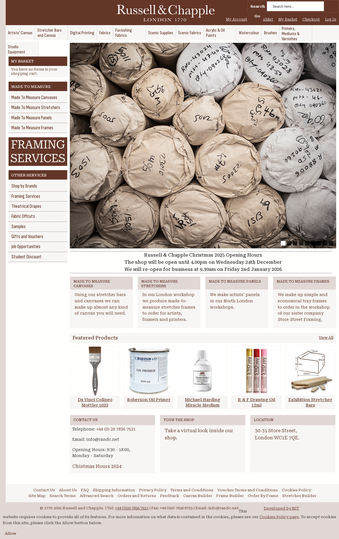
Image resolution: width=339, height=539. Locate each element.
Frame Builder (230, 496)
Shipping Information (114, 490)
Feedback (169, 496)
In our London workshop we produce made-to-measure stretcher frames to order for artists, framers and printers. (168, 307)
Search (257, 6)
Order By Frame (263, 496)
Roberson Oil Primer (148, 399)
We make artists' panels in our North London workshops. (235, 300)
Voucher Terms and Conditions (247, 490)
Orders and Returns (137, 496)
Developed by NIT (281, 508)
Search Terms (63, 496)
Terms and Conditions (191, 490)
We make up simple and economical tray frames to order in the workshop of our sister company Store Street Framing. (304, 307)
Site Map (37, 496)
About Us (68, 490)
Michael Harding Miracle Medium (202, 402)
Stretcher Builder (299, 496)
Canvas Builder (197, 496)
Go (257, 16)
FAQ (85, 490)
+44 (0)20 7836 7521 (131, 508)
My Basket (287, 19)
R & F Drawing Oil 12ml (256, 402)
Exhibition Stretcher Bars (310, 402)
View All (326, 338)
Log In (330, 19)
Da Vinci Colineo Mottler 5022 (95, 402)
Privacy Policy (152, 490)
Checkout (311, 19)
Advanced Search (97, 496)
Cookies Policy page (279, 517)
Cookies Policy (296, 490)
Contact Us (44, 490)
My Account (236, 19)
